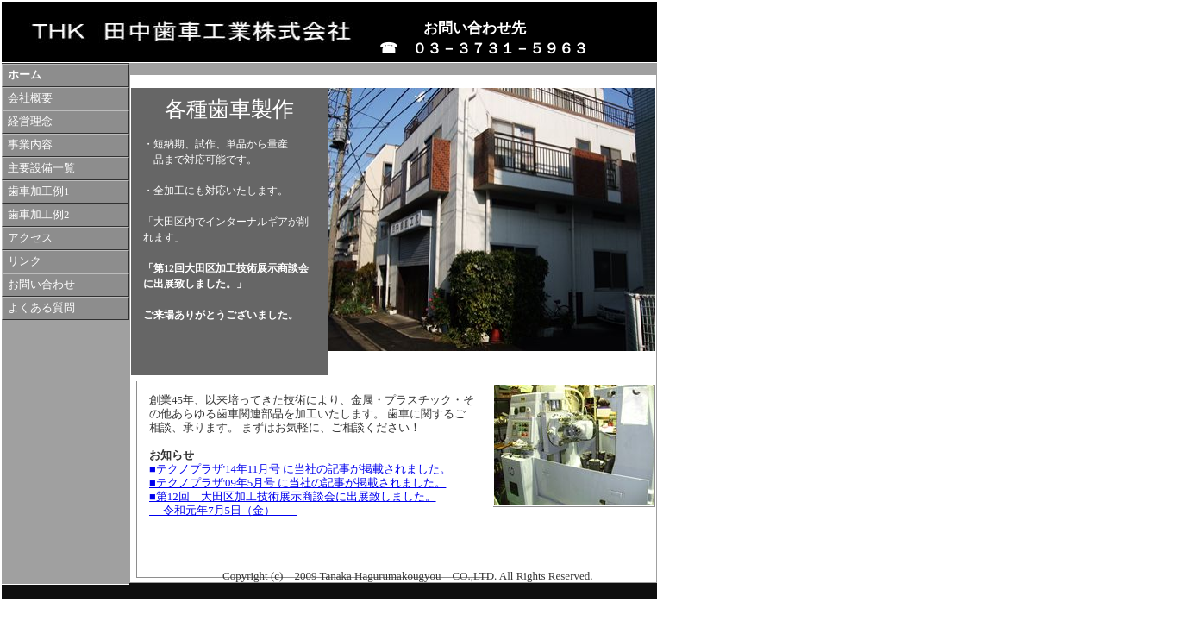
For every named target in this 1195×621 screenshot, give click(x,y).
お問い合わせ (41, 285)
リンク (24, 261)
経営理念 (30, 122)
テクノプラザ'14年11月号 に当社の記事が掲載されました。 (304, 469)
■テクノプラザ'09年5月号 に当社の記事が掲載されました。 (297, 483)
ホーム (24, 75)
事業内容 (30, 145)
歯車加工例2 (38, 215)
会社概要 (30, 98)
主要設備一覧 (41, 168)
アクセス (30, 238)
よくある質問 (41, 308)
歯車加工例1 (38, 191)
